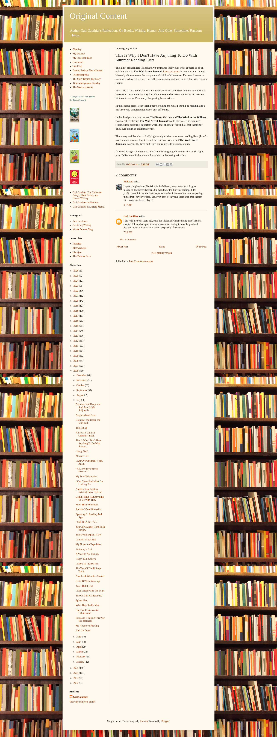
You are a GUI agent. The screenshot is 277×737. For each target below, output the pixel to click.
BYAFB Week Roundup (88, 581)
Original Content (98, 16)
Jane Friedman (80, 221)
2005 (76, 668)
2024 (76, 280)
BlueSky (77, 49)
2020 (76, 300)
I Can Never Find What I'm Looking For (89, 483)
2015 (76, 326)
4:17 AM (127, 205)
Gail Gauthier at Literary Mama (88, 206)
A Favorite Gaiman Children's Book (85, 434)
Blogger (165, 721)
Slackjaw (77, 252)
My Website (79, 53)
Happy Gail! (82, 451)
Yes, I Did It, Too (84, 586)
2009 (76, 355)
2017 (76, 315)
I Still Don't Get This (86, 522)
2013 (76, 335)
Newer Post (122, 246)
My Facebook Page (82, 58)
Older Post (201, 246)
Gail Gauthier (130, 216)
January (80, 661)
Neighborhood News (86, 415)
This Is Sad (81, 428)
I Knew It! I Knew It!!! (87, 563)
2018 (76, 311)
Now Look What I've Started (90, 576)
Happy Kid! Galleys (86, 559)
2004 (76, 673)
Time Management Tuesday (86, 83)
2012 (76, 340)
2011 (76, 346)
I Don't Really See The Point (90, 590)
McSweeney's (79, 248)
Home (162, 246)
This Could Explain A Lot (88, 534)
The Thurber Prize (82, 256)
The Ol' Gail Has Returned (89, 595)
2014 (76, 331)
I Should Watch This (86, 539)
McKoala (128, 181)
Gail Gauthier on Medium (85, 202)
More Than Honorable (87, 504)
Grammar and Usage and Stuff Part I (88, 421)
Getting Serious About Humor (87, 70)
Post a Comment (128, 239)
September (81, 390)
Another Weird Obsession (88, 509)
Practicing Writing (82, 225)
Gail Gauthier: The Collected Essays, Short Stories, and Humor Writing (87, 195)
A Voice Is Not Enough (87, 554)
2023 (76, 285)
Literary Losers (171, 71)
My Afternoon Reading (87, 625)
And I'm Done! (83, 630)
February (81, 656)
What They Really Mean (88, 605)
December (81, 375)
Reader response (81, 74)
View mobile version (161, 253)
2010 (76, 350)
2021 (76, 296)
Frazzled (77, 243)
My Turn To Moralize (86, 476)
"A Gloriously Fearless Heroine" (87, 470)
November (81, 380)
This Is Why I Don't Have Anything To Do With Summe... (88, 443)
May (78, 641)
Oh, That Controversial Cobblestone (87, 611)
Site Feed (77, 66)
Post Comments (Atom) (141, 261)
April (79, 646)
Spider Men (81, 600)
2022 (76, 290)
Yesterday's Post (84, 549)
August (80, 395)
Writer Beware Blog (83, 229)
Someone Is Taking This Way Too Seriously (90, 619)
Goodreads (78, 62)
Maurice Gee (82, 456)
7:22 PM (127, 232)
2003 (76, 678)
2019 (76, 305)
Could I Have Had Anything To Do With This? (90, 498)
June (78, 636)
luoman (144, 721)
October (80, 385)
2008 (76, 361)
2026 (76, 270)
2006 (76, 370)
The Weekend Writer (83, 87)
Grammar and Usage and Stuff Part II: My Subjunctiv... (88, 407)
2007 (76, 366)
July (78, 400)
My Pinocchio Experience (88, 544)
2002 (76, 683)
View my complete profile (83, 701)
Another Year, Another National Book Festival (88, 490)
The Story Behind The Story (87, 79)
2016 (76, 320)
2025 (76, 276)
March (79, 651)
